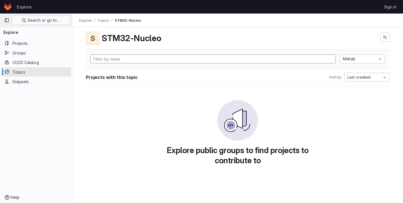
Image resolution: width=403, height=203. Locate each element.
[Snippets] (36, 81)
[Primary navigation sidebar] (6, 20)
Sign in (390, 7)
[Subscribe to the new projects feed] (384, 37)
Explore (24, 7)
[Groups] (36, 52)
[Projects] (36, 43)
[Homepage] (7, 6)
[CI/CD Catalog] (36, 62)
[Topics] (36, 71)
